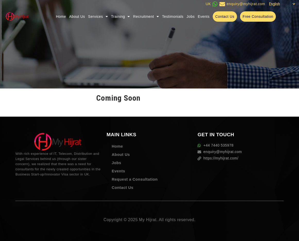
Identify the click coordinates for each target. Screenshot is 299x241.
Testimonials (172, 16)
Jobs (190, 16)
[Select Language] (281, 4)
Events (204, 16)
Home (61, 16)
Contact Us (122, 187)
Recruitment (146, 16)
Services (98, 16)
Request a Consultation (135, 179)
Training (120, 16)
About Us (77, 16)
